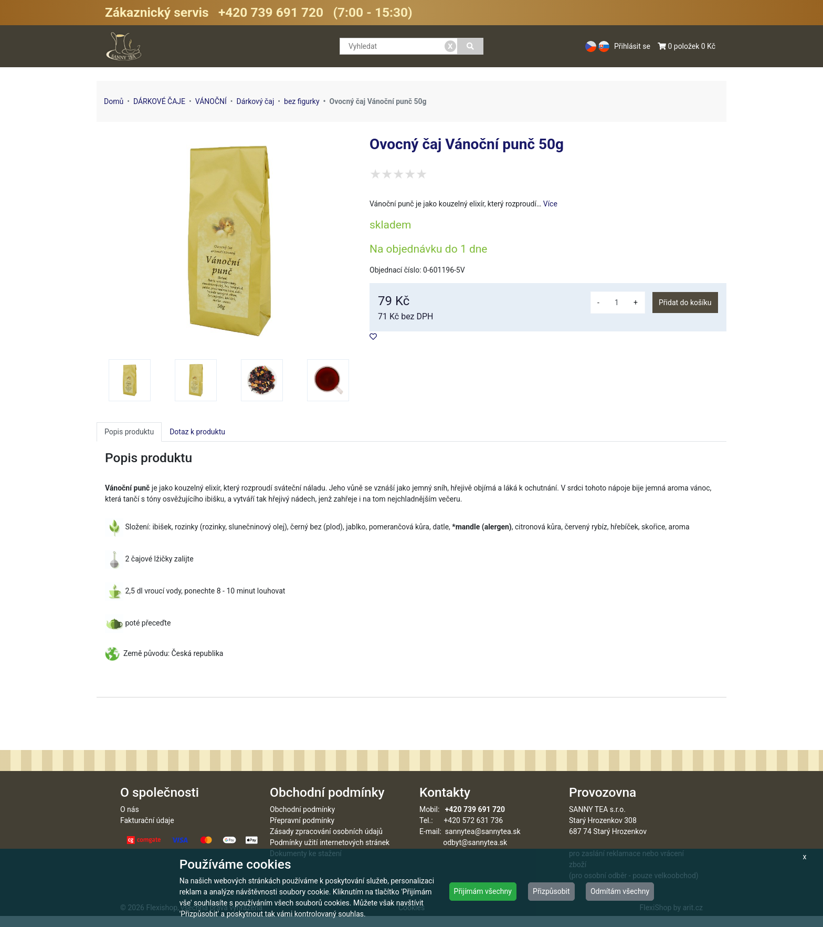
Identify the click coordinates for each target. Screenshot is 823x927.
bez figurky (302, 101)
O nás (129, 820)
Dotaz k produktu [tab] (197, 432)
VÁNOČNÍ (211, 101)
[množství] (616, 302)
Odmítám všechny (619, 891)
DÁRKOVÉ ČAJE (159, 101)
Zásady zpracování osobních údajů (326, 842)
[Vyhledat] (470, 46)
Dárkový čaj (256, 101)
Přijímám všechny (483, 891)
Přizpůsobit (551, 891)
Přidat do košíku (685, 302)
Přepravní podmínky (302, 831)
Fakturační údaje (147, 831)
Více (550, 204)
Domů (113, 101)
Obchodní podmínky (302, 820)
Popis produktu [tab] (129, 432)
